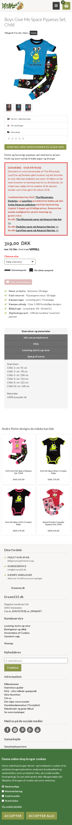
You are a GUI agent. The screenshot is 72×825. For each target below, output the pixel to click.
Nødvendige (12, 786)
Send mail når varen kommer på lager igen (35, 147)
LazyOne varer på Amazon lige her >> (37, 230)
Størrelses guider (13, 687)
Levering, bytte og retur (17, 625)
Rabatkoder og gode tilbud (18, 708)
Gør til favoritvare (20, 282)
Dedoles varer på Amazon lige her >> (37, 226)
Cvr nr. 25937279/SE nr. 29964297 (23, 611)
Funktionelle (12, 795)
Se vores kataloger (14, 712)
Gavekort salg (12, 636)
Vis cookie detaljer (12, 806)
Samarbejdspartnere (15, 746)
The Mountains (44, 197)
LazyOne (27, 200)
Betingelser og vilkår (15, 629)
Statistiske (11, 800)
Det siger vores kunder (16, 701)
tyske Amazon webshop (21, 204)
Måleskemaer (11, 684)
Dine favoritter (12, 694)
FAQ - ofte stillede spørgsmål (20, 691)
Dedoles (13, 200)
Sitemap (8, 643)
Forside (17, 33)
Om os (7, 698)
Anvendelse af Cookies (17, 632)
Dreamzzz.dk (18, 587)
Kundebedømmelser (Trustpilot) (22, 705)
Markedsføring (13, 791)
